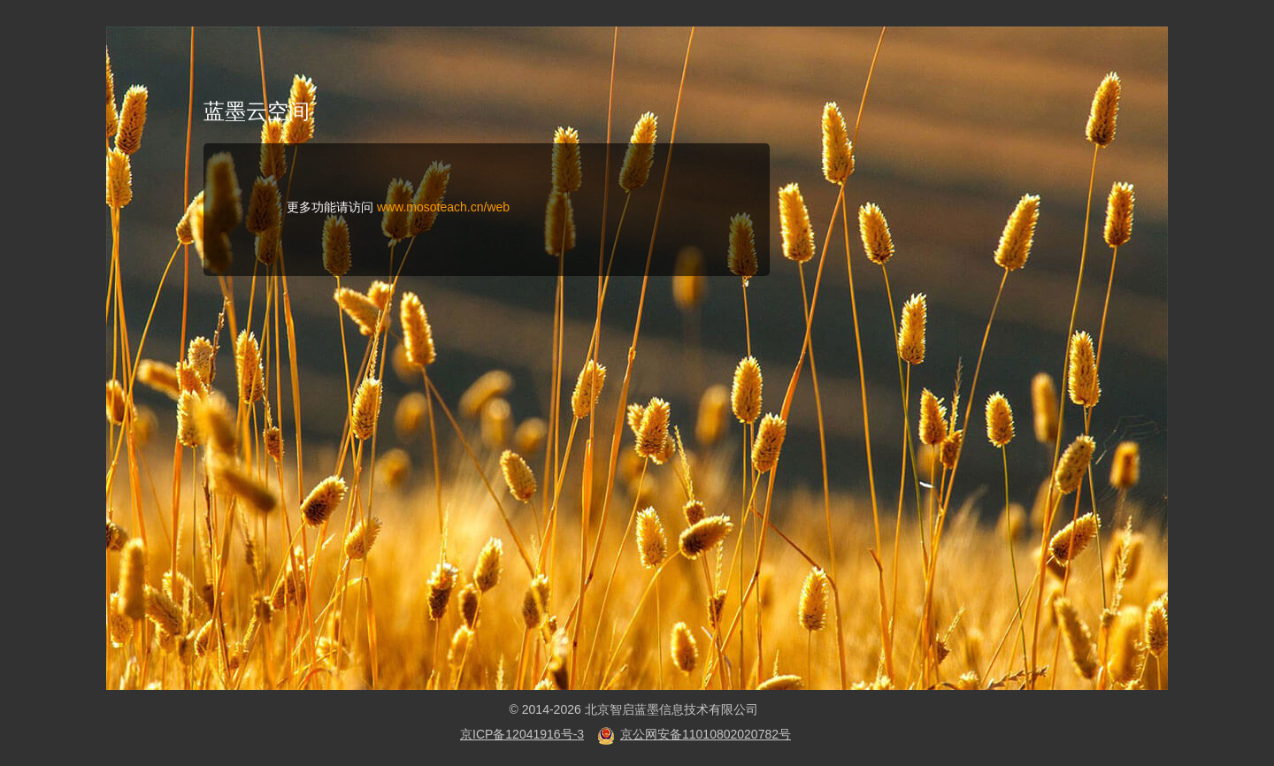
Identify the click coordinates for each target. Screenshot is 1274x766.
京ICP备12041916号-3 (522, 734)
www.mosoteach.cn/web (443, 207)
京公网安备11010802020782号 (705, 734)
